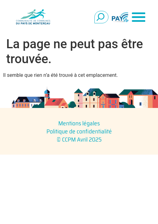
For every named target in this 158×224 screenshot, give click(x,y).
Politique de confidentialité (79, 131)
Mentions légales (79, 123)
